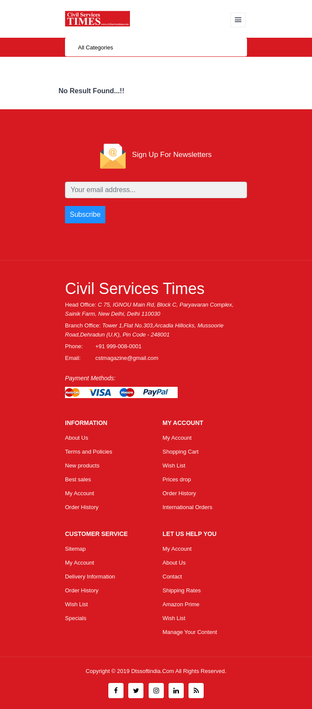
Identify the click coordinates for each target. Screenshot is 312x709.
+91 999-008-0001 (118, 346)
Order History (81, 507)
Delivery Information (90, 576)
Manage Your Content (189, 632)
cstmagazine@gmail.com (126, 358)
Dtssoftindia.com (153, 671)
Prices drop (176, 479)
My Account (79, 493)
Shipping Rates (181, 590)
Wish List (173, 465)
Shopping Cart (180, 451)
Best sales (78, 479)
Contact (172, 576)
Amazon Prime (180, 604)
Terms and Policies (88, 451)
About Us (76, 438)
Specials (75, 618)
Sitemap (75, 549)
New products (82, 465)
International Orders (187, 507)
